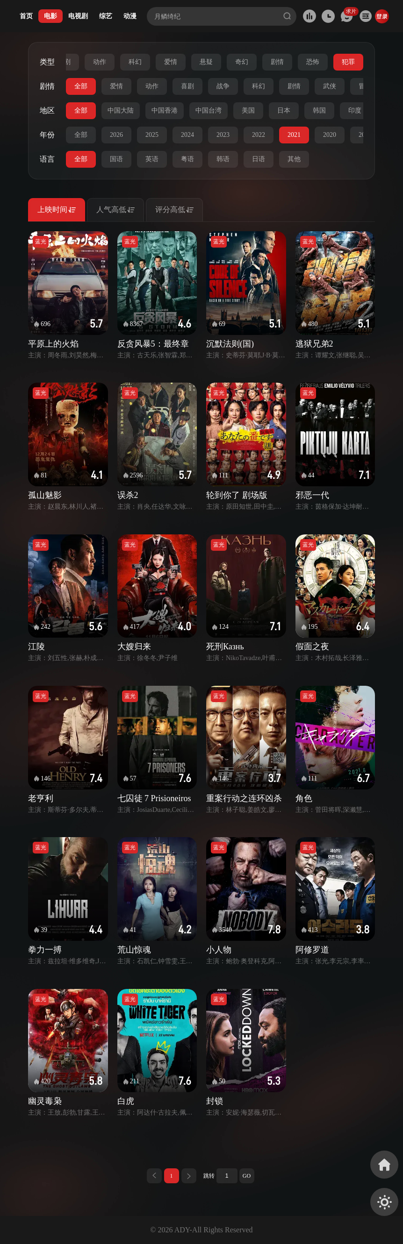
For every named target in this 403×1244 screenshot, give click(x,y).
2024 (187, 134)
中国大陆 (121, 110)
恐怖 (312, 61)
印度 (354, 110)
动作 (99, 61)
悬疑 (206, 61)
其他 (294, 159)
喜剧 (187, 86)
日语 (258, 159)
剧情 (277, 61)
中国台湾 (208, 110)
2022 (258, 134)
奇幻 (241, 61)
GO (247, 1176)
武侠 (329, 86)
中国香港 (164, 110)
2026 (116, 134)
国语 (116, 159)
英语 (151, 159)
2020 (329, 134)
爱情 (170, 61)
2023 (223, 134)
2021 (294, 134)
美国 (248, 110)
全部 (80, 86)
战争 (223, 86)
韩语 (223, 159)
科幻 (135, 61)
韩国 (319, 110)
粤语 (187, 159)
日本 (283, 110)
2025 (151, 134)
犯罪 (348, 61)
